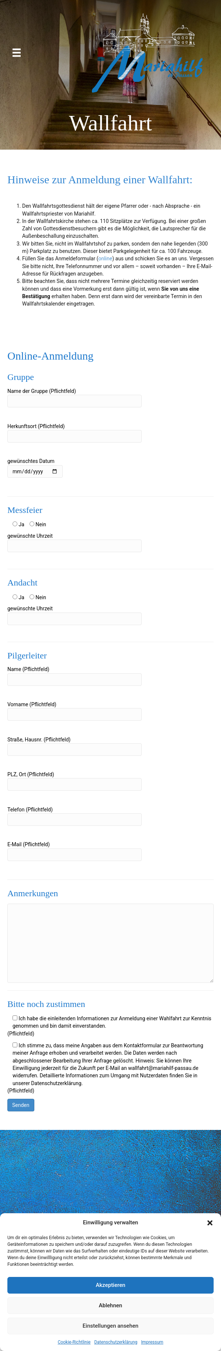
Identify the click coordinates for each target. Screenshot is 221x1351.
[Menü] (16, 52)
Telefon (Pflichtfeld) (74, 816)
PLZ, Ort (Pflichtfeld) (74, 781)
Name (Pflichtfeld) (74, 675)
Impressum (152, 1342)
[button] (210, 1223)
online (105, 258)
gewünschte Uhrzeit (74, 542)
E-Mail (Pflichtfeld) (74, 851)
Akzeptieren (110, 1285)
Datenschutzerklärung (115, 1342)
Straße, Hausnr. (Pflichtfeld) (74, 746)
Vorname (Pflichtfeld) (74, 711)
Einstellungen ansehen (110, 1325)
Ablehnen (110, 1305)
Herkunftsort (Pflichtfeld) (74, 433)
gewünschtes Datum (35, 467)
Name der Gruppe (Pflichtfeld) (74, 397)
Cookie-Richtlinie (74, 1342)
